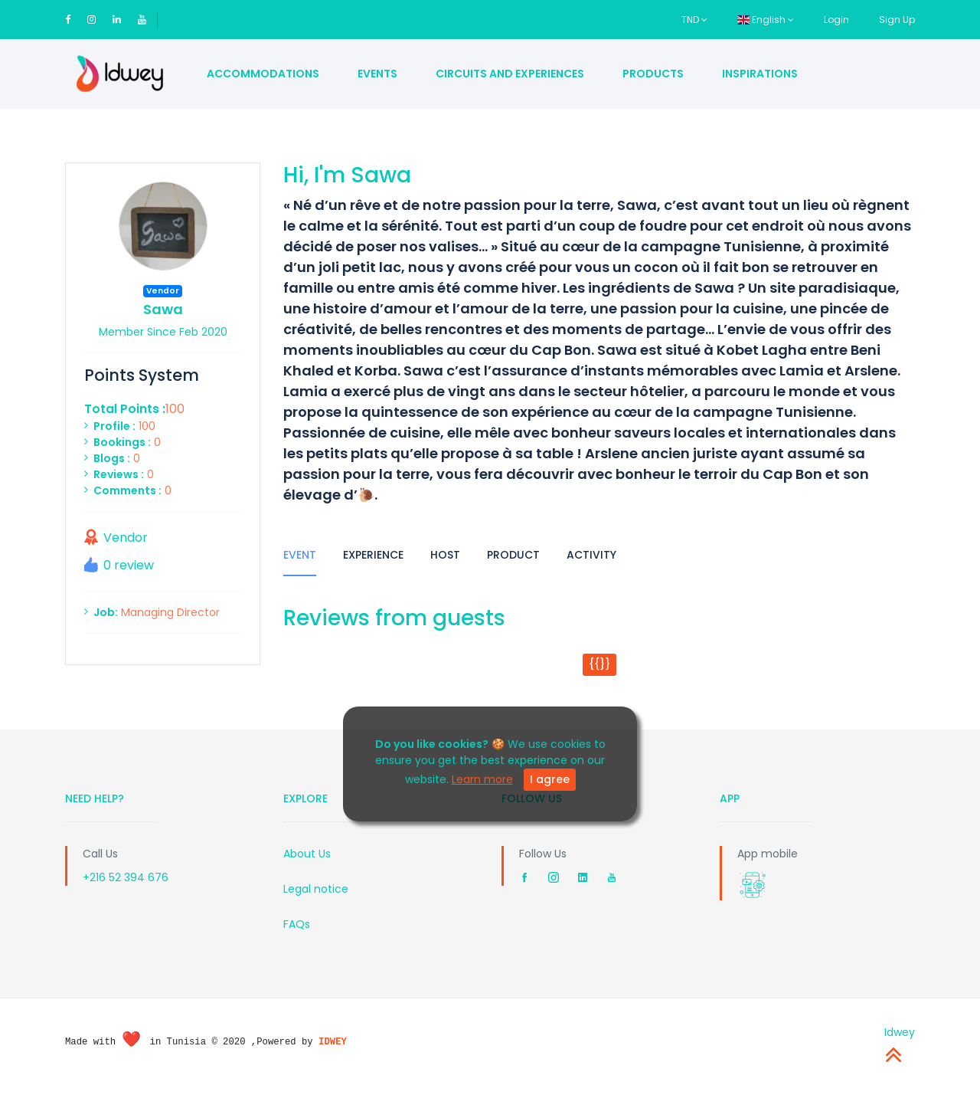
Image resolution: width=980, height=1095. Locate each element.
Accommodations (263, 73)
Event (299, 554)
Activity (591, 554)
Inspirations (760, 73)
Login (836, 19)
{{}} (599, 664)
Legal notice (315, 889)
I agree (550, 779)
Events (377, 73)
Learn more (482, 779)
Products (653, 73)
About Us (307, 853)
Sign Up (897, 19)
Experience (373, 554)
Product (513, 554)
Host (445, 554)
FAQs (296, 924)
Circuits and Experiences (510, 73)
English (765, 19)
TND (694, 19)
